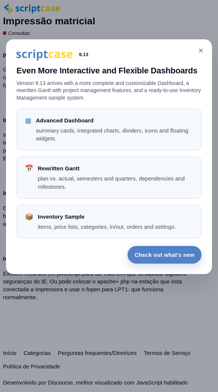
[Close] (201, 50)
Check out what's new (164, 255)
